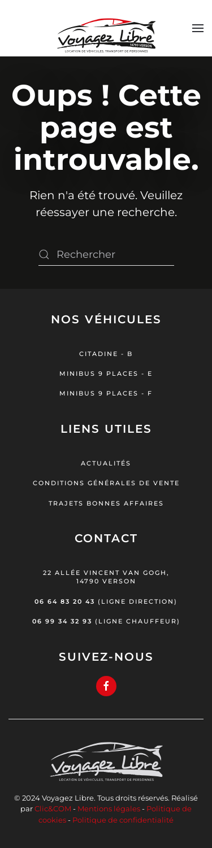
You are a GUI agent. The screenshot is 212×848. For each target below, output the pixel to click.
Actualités (106, 463)
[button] (198, 28)
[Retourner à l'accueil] (106, 28)
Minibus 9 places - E (106, 373)
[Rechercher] (106, 254)
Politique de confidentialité (123, 819)
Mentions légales (108, 808)
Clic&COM (52, 808)
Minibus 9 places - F (106, 393)
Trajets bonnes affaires (106, 503)
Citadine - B (106, 354)
